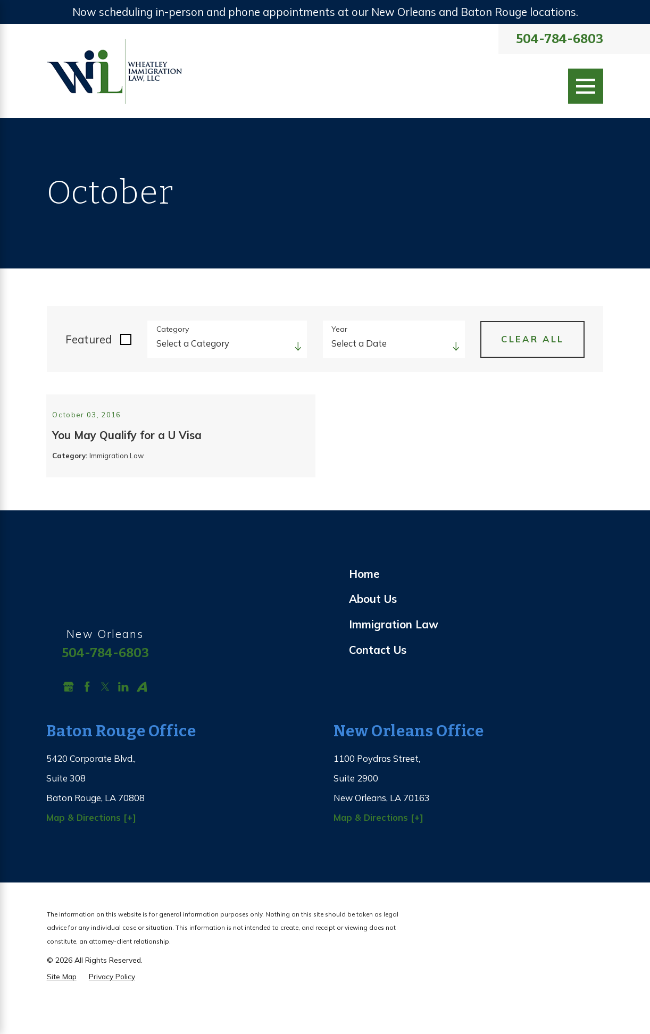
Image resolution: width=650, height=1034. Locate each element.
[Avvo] (142, 712)
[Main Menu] (586, 86)
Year (339, 329)
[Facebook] (87, 712)
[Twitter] (105, 712)
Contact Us (377, 675)
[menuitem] (476, 599)
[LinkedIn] (123, 712)
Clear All (532, 338)
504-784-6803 (559, 39)
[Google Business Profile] (68, 712)
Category (172, 329)
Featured (88, 339)
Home (364, 599)
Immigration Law (393, 649)
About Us (373, 624)
